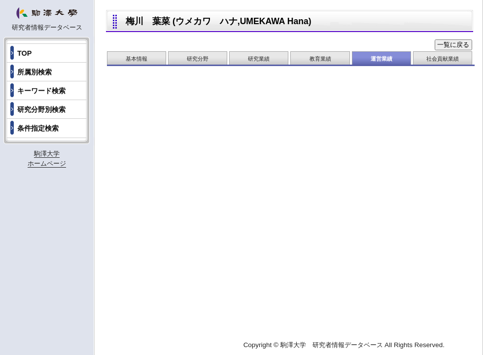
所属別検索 (34, 72)
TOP (24, 53)
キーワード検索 (41, 91)
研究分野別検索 (41, 109)
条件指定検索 (38, 128)
